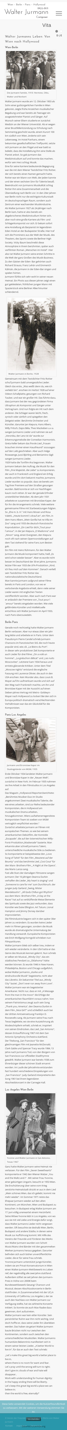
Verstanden (33, 1419)
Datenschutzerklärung (33, 1426)
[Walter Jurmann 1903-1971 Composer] (25, 13)
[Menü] (57, 13)
